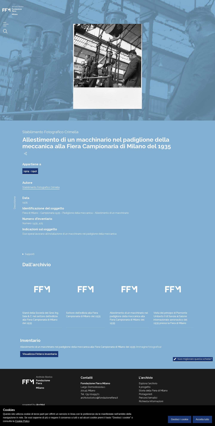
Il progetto (144, 387)
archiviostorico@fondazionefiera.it (99, 397)
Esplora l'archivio (148, 383)
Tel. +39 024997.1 (90, 394)
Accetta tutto (202, 419)
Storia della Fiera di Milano (153, 390)
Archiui (40, 404)
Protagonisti (145, 394)
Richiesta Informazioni (151, 401)
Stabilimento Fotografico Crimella (41, 187)
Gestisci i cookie (179, 419)
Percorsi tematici (148, 397)
